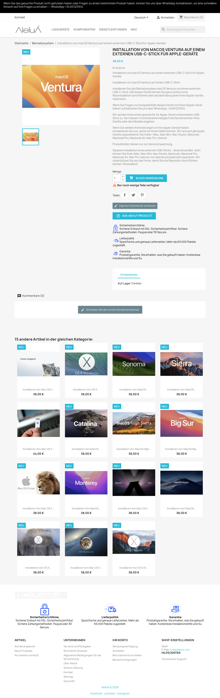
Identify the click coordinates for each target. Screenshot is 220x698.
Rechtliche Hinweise (75, 650)
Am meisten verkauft (27, 655)
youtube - (110, 693)
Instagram (56, 595)
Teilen (124, 195)
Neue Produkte (23, 650)
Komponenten (84, 29)
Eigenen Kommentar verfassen (135, 206)
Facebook (18, 595)
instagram (123, 693)
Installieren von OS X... (86, 389)
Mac (134, 29)
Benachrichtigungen (125, 659)
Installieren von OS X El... (133, 567)
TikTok (63, 595)
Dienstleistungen (113, 29)
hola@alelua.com (180, 649)
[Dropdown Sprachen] (141, 18)
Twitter (26, 595)
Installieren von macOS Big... (181, 449)
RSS (33, 595)
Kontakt (20, 17)
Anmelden (118, 650)
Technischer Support (174, 659)
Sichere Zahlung (73, 667)
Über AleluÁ (70, 663)
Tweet (133, 195)
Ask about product (134, 216)
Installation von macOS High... (134, 449)
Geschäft (69, 681)
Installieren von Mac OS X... (38, 389)
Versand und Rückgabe (77, 646)
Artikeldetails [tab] (129, 275)
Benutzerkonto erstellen (127, 655)
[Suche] (182, 29)
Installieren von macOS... (181, 508)
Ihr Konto (120, 640)
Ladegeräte (61, 29)
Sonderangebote (25, 646)
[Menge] (117, 178)
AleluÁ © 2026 (110, 687)
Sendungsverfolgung (125, 646)
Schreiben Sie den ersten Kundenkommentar (110, 310)
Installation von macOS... (133, 389)
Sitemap (68, 676)
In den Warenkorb (146, 178)
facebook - (97, 693)
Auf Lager (124, 283)
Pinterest (142, 195)
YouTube (41, 595)
